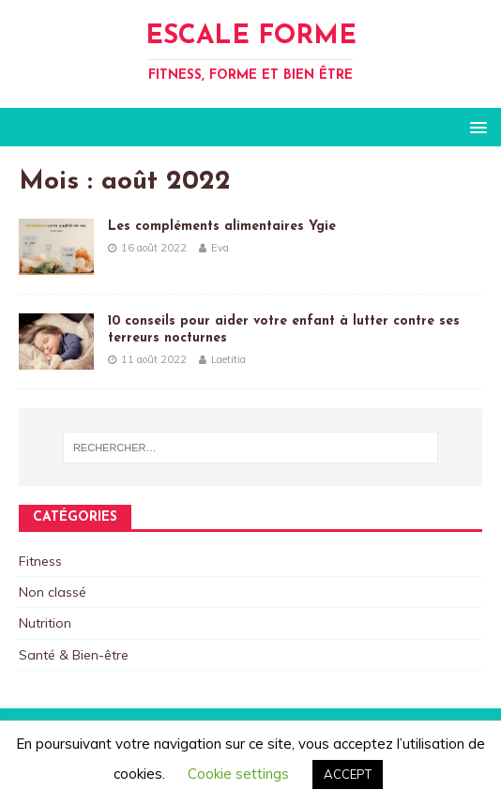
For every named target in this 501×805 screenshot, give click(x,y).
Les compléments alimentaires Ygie (222, 227)
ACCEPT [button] (348, 774)
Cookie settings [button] (238, 773)
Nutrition (45, 623)
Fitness (40, 561)
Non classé (52, 592)
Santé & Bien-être (74, 654)
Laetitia (228, 359)
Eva (220, 247)
